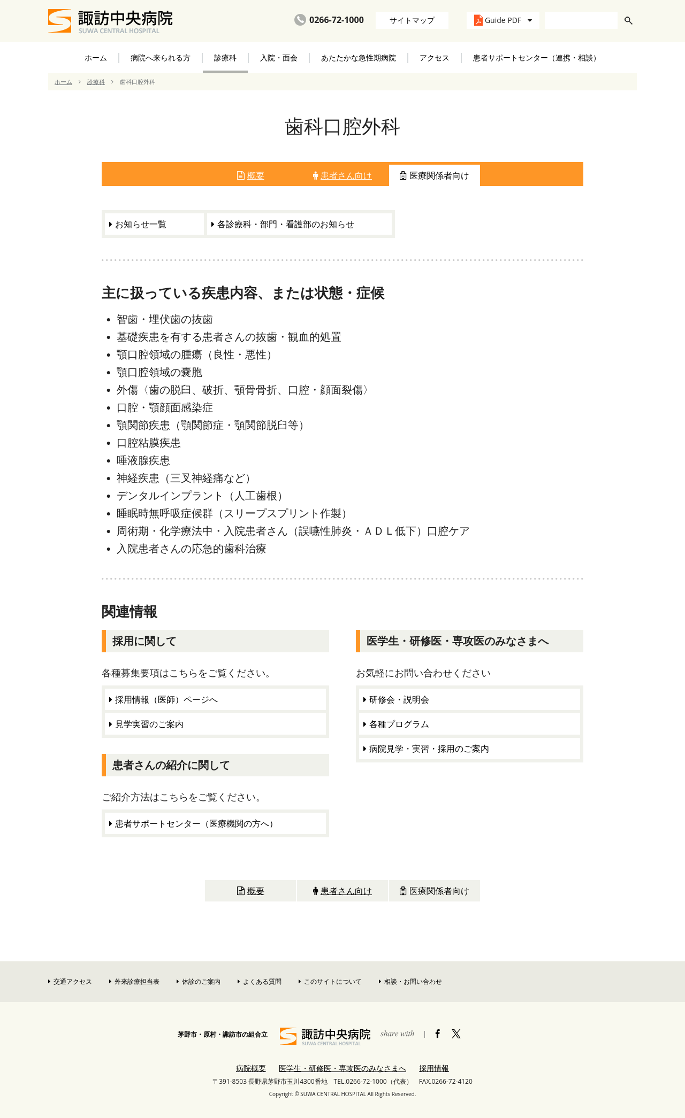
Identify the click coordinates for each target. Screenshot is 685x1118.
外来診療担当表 (134, 981)
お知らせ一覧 (140, 224)
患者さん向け (342, 175)
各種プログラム (399, 724)
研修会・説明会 (399, 699)
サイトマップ (412, 20)
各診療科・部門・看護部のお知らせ (285, 224)
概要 (250, 175)
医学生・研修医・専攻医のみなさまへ (342, 1068)
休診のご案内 (198, 981)
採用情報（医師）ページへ (166, 699)
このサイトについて (330, 981)
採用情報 (434, 1068)
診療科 (96, 82)
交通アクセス (70, 981)
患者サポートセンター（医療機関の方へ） (196, 823)
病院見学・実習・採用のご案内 (429, 748)
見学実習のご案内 (149, 724)
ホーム (96, 57)
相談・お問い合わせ (410, 981)
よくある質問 (259, 981)
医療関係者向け (434, 175)
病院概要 (251, 1068)
